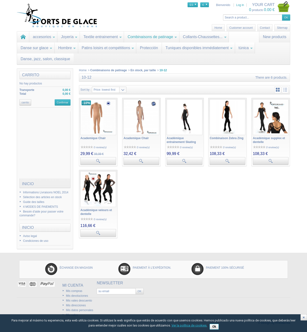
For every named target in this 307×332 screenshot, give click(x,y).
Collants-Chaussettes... (205, 37)
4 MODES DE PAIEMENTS (40, 206)
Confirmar (62, 102)
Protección (149, 48)
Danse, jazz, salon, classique (45, 59)
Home (83, 70)
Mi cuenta (72, 285)
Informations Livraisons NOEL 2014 (45, 192)
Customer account (241, 28)
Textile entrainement (102, 37)
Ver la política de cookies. (189, 325)
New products (274, 37)
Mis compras (74, 291)
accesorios (44, 37)
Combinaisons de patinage (152, 37)
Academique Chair (93, 138)
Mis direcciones (76, 305)
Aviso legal (30, 236)
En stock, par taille (143, 70)
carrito (30, 75)
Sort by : (85, 89)
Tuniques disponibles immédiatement (199, 48)
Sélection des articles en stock (42, 197)
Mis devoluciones (77, 295)
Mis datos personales (79, 310)
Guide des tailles (33, 202)
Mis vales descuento (79, 300)
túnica (246, 48)
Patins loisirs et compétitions (108, 48)
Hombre (67, 48)
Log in (240, 5)
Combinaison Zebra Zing (226, 138)
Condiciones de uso (35, 241)
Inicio (28, 184)
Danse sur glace (37, 48)
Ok (214, 326)
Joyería (69, 37)
